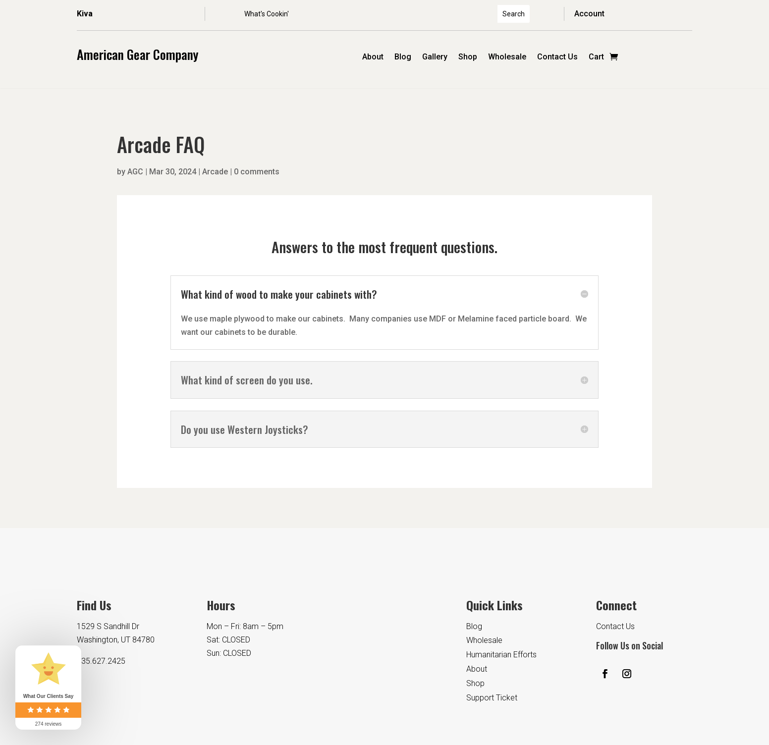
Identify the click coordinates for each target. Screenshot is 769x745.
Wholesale (507, 57)
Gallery (434, 57)
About (373, 57)
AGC (135, 171)
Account (589, 13)
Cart (596, 57)
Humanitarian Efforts (501, 654)
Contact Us (557, 57)
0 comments (256, 171)
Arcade (215, 171)
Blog (402, 57)
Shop (467, 57)
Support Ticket (491, 697)
